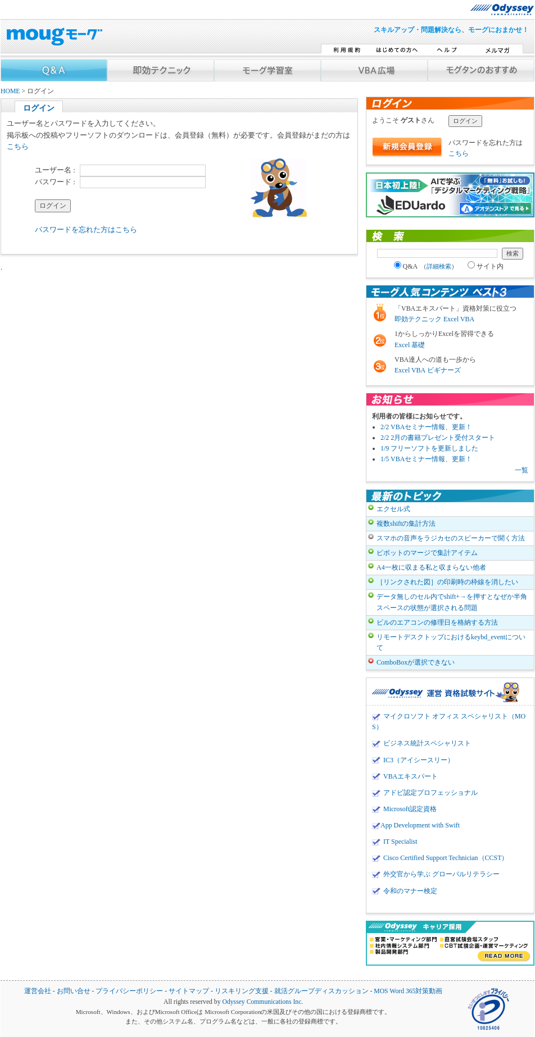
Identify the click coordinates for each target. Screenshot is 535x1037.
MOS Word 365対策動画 (408, 991)
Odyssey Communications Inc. (262, 1002)
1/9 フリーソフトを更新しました (429, 448)
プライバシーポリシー (129, 991)
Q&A (426, 266)
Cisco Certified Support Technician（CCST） (445, 858)
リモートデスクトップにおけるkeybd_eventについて (451, 642)
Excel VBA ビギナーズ (428, 370)
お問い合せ (73, 991)
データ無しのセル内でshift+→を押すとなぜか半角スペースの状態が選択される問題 (452, 602)
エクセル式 (393, 509)
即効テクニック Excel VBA (434, 319)
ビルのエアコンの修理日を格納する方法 (437, 622)
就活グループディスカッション (321, 991)
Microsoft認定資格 (410, 809)
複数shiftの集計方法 (406, 523)
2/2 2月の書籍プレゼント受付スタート (437, 438)
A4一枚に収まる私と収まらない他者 (431, 567)
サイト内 (486, 266)
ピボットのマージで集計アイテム (427, 553)
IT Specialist (400, 841)
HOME (10, 91)
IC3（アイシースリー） (418, 760)
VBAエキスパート (410, 776)
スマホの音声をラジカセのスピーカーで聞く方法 (451, 538)
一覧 (521, 470)
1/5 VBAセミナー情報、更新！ (426, 459)
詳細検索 (439, 266)
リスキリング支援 (242, 991)
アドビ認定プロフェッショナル (430, 793)
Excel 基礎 (410, 345)
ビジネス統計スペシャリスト (427, 743)
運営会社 (37, 991)
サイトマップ (189, 991)
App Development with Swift (420, 825)
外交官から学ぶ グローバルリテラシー (441, 874)
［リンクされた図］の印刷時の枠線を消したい (447, 582)
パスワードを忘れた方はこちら (86, 229)
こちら (18, 146)
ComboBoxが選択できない (416, 662)
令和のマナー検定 (410, 891)
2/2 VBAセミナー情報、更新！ (426, 427)
